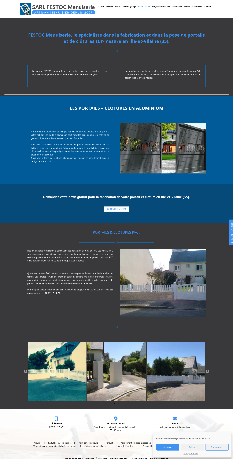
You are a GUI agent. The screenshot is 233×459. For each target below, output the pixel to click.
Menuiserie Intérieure (88, 452)
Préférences (217, 447)
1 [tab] (114, 413)
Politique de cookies (191, 454)
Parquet (109, 452)
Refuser (192, 447)
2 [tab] (118, 413)
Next (207, 381)
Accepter (167, 447)
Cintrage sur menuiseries (95, 455)
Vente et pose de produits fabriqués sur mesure (55, 455)
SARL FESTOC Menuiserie (59, 452)
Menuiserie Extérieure (125, 455)
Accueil (37, 452)
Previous (25, 381)
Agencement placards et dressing (136, 452)
